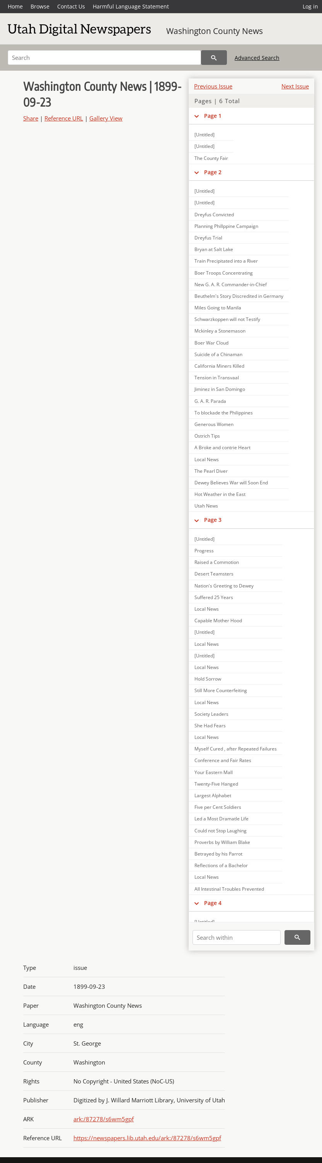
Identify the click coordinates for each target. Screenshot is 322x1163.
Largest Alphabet (212, 795)
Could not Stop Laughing (220, 830)
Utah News (206, 506)
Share (30, 118)
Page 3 (212, 519)
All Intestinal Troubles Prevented (229, 889)
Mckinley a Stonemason (219, 331)
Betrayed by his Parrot (218, 854)
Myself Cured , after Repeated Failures (235, 748)
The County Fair (211, 158)
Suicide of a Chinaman (218, 354)
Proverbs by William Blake (222, 842)
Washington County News (214, 30)
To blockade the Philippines (223, 412)
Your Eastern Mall (213, 772)
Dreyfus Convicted (214, 214)
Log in (310, 6)
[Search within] (237, 937)
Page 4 (212, 903)
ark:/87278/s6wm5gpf (103, 1119)
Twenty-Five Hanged (216, 784)
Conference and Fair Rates (222, 760)
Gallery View (106, 118)
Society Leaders (211, 714)
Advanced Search (257, 57)
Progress (204, 550)
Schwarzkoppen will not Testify (227, 319)
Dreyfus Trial (208, 237)
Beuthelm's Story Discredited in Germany (238, 296)
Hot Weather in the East (219, 494)
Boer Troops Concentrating (223, 273)
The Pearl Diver (211, 471)
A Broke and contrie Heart (222, 447)
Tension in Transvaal (216, 377)
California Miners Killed (219, 366)
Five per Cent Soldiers (217, 807)
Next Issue (295, 86)
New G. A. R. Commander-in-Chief (230, 284)
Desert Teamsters (213, 573)
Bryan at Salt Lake (213, 249)
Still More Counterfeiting (220, 690)
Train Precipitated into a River (226, 261)
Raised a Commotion (216, 562)
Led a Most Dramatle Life (221, 818)
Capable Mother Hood (218, 620)
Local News (206, 459)
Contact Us (71, 6)
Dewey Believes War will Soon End (231, 482)
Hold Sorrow (207, 679)
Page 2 (212, 172)
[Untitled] (204, 134)
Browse (40, 6)
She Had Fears (210, 725)
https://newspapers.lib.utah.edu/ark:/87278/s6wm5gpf (147, 1138)
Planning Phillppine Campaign (226, 226)
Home (15, 6)
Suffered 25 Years (213, 597)
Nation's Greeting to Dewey (224, 585)
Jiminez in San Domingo (219, 389)
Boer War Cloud (211, 343)
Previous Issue (213, 86)
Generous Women (213, 424)
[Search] (104, 57)
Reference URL (63, 118)
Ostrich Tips (207, 436)
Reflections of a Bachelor (221, 865)
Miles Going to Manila (217, 307)
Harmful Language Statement (131, 6)
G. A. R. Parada (210, 401)
